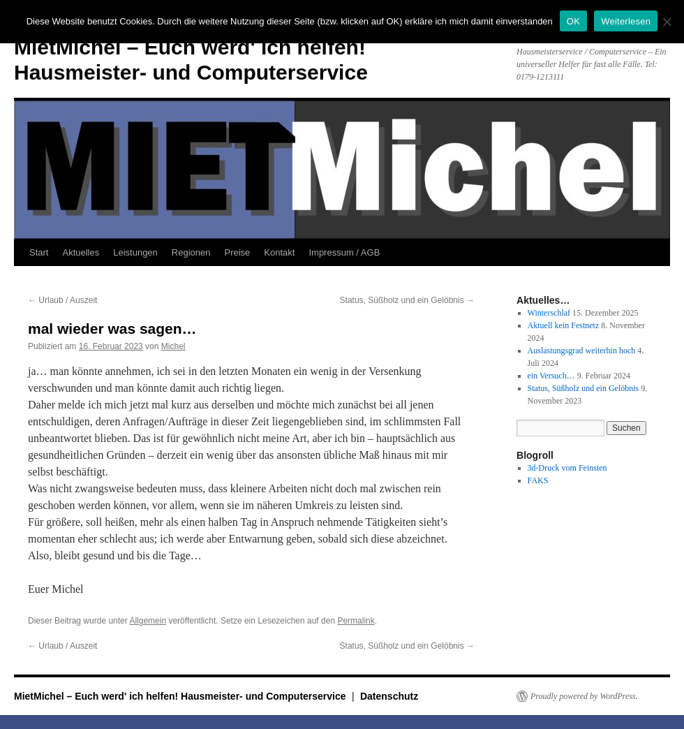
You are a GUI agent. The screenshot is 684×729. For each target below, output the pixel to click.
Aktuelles (80, 252)
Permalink (355, 621)
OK (573, 21)
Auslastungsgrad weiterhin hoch (582, 350)
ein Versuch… (551, 376)
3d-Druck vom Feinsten (567, 468)
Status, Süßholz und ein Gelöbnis (407, 300)
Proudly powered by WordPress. (584, 696)
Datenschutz (389, 696)
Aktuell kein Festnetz (564, 325)
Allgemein (147, 621)
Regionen (191, 252)
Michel (173, 346)
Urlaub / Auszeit (62, 300)
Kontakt (279, 252)
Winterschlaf (549, 313)
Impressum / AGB (344, 252)
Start (38, 252)
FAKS (538, 480)
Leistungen (135, 252)
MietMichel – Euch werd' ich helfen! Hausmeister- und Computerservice (181, 696)
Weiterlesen (625, 21)
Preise (238, 252)
